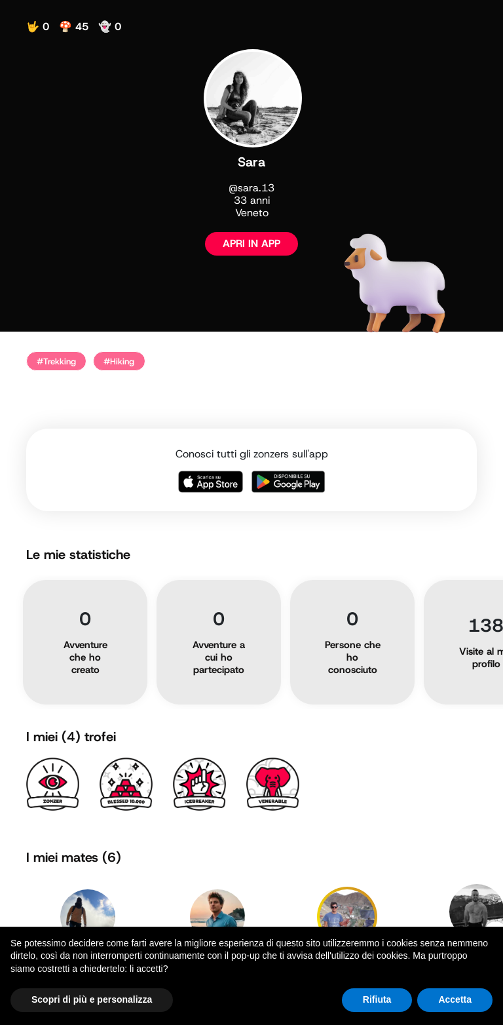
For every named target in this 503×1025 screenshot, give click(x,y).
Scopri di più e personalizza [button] (91, 999)
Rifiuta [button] (377, 999)
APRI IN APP (251, 243)
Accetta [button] (455, 999)
